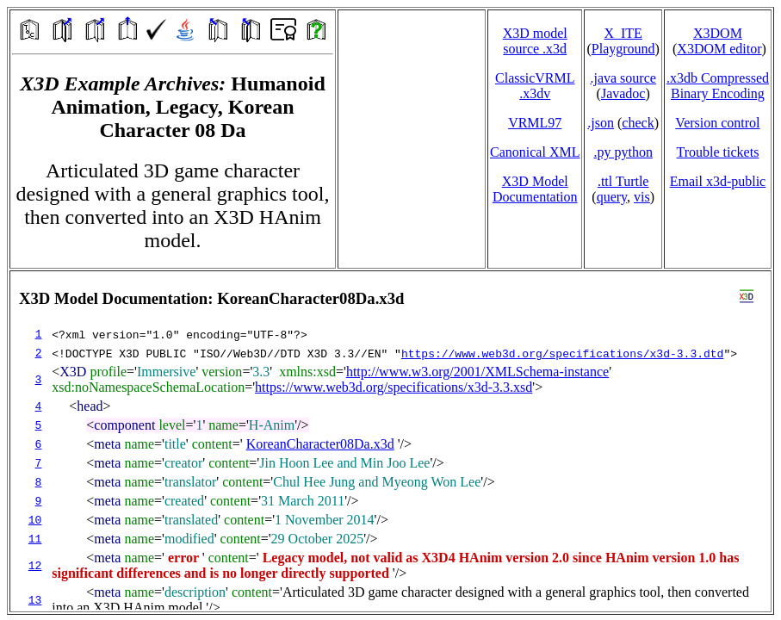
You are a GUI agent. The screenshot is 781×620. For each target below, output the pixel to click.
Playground (623, 48)
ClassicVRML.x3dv (534, 86)
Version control (717, 122)
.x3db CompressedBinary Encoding (717, 86)
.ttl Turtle (623, 181)
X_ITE (623, 33)
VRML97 (534, 122)
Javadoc (623, 93)
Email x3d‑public (718, 181)
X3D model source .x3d (535, 41)
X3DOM (717, 33)
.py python (622, 152)
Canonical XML (535, 152)
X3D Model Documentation (535, 189)
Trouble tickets (718, 152)
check (638, 122)
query (612, 196)
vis (642, 196)
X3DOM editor (719, 48)
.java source (622, 78)
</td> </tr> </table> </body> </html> (390, 441)
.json (600, 122)
